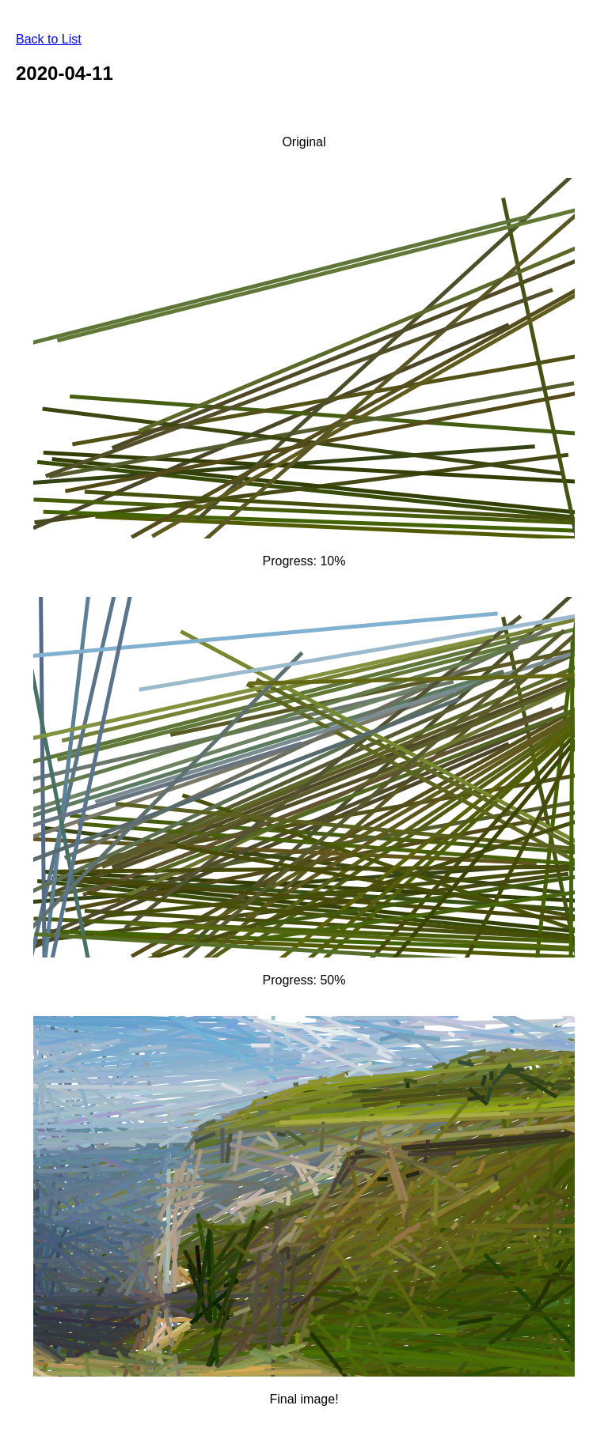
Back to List (49, 39)
